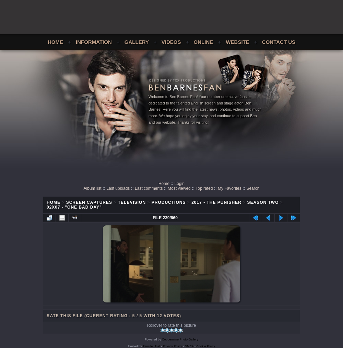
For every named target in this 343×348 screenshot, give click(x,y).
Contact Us (278, 42)
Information (94, 42)
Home (55, 42)
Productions (169, 202)
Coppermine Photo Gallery (180, 339)
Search (252, 188)
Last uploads (118, 188)
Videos (171, 42)
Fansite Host (151, 346)
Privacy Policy (172, 346)
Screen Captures (89, 202)
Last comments (149, 188)
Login (180, 183)
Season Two (263, 202)
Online (203, 42)
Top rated (204, 188)
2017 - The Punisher (216, 202)
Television (132, 202)
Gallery (137, 42)
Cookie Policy (206, 346)
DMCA (189, 346)
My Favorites (229, 188)
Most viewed (179, 188)
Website (237, 42)
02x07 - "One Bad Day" (74, 207)
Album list (93, 188)
